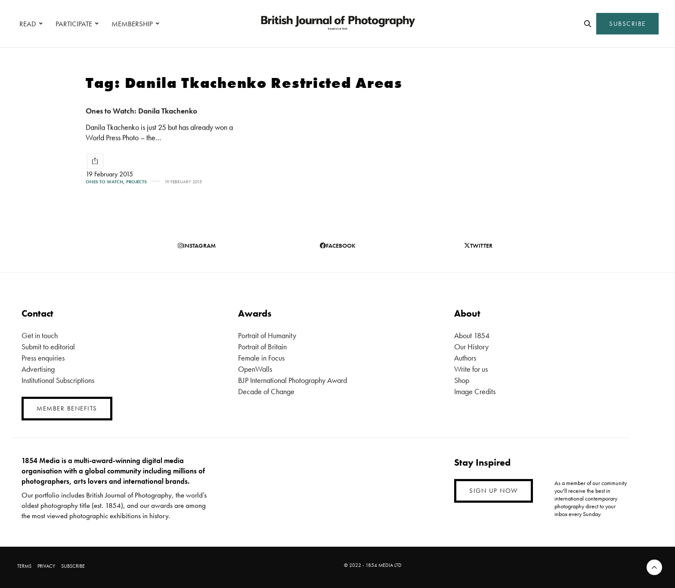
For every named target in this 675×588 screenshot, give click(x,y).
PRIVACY (46, 566)
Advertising (38, 369)
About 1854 (471, 335)
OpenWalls (255, 369)
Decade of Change (266, 391)
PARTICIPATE (74, 23)
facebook (338, 245)
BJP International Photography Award (292, 380)
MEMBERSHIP (132, 23)
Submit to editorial (48, 347)
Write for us (471, 369)
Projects (136, 181)
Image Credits (474, 391)
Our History (471, 347)
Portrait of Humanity (267, 335)
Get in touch (40, 335)
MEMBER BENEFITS (67, 408)
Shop (461, 380)
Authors (465, 358)
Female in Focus (261, 358)
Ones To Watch (104, 181)
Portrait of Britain (262, 347)
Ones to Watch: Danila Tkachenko (141, 110)
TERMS (24, 566)
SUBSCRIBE (627, 23)
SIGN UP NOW (493, 490)
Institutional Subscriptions (58, 380)
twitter (478, 245)
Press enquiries (43, 358)
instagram (197, 245)
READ (27, 23)
